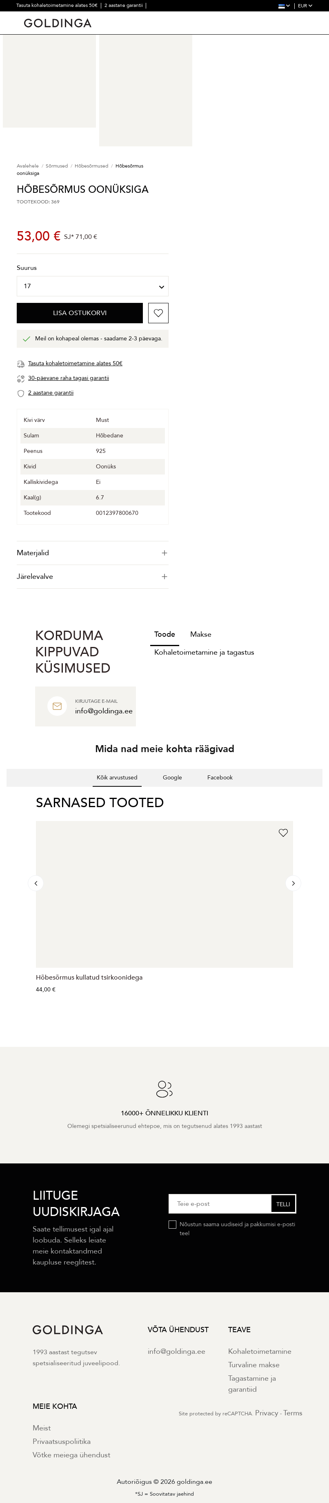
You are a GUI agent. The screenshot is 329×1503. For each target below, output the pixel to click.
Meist (42, 1428)
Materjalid (93, 553)
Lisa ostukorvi (80, 313)
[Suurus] (93, 286)
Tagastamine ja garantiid (252, 1384)
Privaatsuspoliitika (62, 1442)
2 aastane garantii (124, 5)
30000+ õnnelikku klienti (95, 16)
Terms (292, 1413)
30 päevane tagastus (39, 16)
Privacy (266, 1413)
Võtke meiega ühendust (71, 1455)
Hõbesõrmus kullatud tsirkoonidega (89, 977)
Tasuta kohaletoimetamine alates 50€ (57, 5)
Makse (200, 634)
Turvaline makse (254, 1365)
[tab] (93, 553)
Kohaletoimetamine (259, 1351)
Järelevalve (93, 577)
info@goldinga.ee (176, 1351)
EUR (305, 5)
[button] (6, 794)
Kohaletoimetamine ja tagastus (204, 652)
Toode (164, 634)
